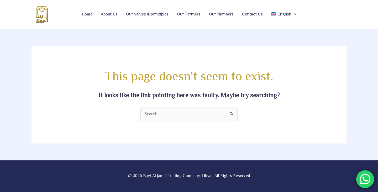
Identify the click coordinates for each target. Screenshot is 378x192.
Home (87, 14)
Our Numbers (221, 14)
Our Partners (189, 14)
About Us (109, 14)
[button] (284, 15)
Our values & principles (147, 14)
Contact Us (252, 14)
